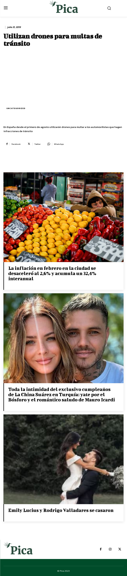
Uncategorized (16, 108)
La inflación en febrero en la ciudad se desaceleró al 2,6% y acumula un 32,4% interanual (52, 273)
